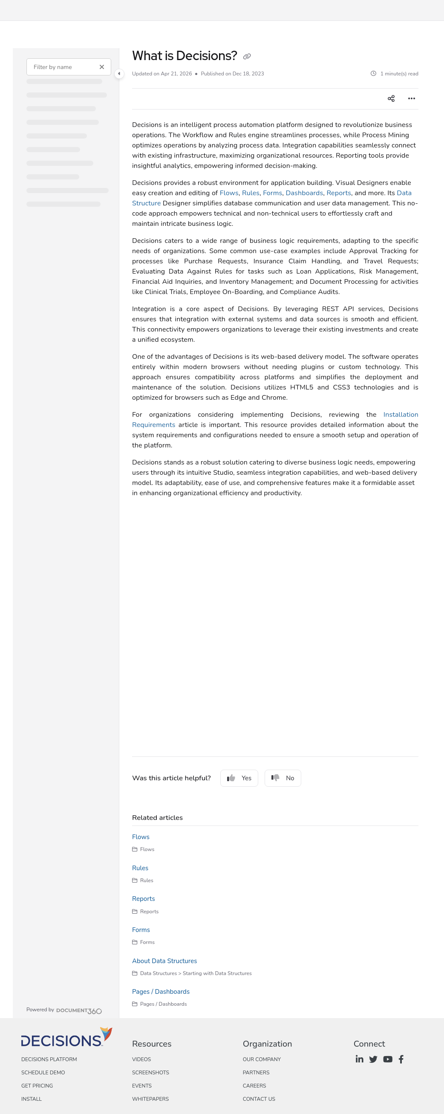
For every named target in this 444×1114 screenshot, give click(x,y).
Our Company (262, 1059)
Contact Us (259, 1099)
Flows (229, 193)
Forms (272, 193)
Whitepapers (150, 1099)
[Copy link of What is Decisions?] (247, 56)
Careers (254, 1085)
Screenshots (150, 1072)
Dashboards (304, 193)
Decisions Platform (49, 1059)
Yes (239, 778)
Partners (256, 1072)
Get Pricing (37, 1085)
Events (142, 1085)
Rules (250, 193)
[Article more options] (411, 99)
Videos (141, 1059)
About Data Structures (164, 961)
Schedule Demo (43, 1072)
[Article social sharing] (391, 99)
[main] (275, 533)
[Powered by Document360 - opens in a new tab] (64, 1010)
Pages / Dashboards (161, 991)
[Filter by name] (68, 66)
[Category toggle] (119, 74)
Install (31, 1099)
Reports (338, 193)
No (282, 778)
